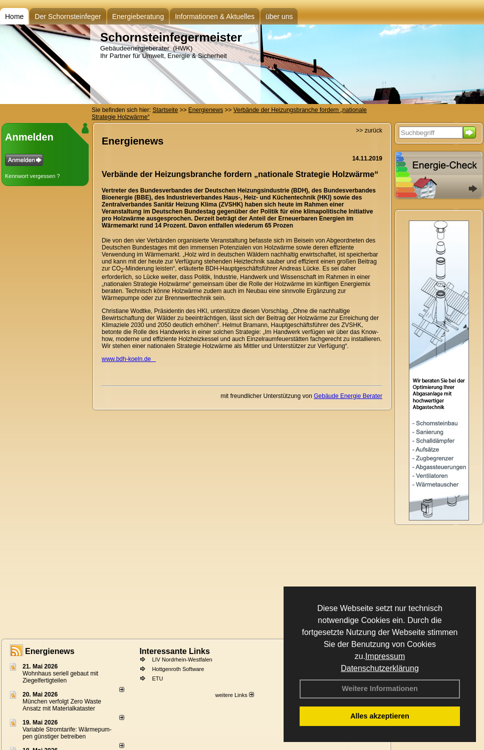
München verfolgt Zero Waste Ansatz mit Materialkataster (62, 705)
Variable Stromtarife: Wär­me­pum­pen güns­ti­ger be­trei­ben (67, 733)
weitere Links (234, 695)
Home (14, 16)
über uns (279, 16)
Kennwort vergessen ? (32, 176)
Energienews (50, 651)
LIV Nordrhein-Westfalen (182, 659)
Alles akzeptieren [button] (379, 716)
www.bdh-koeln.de (129, 359)
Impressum (385, 656)
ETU (157, 679)
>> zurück (369, 130)
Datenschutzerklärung (380, 668)
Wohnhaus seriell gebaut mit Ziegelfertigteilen (60, 677)
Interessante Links (174, 651)
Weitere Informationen (380, 688)
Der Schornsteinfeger (68, 16)
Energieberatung (138, 16)
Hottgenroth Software (178, 669)
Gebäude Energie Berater (348, 396)
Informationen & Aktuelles (215, 16)
